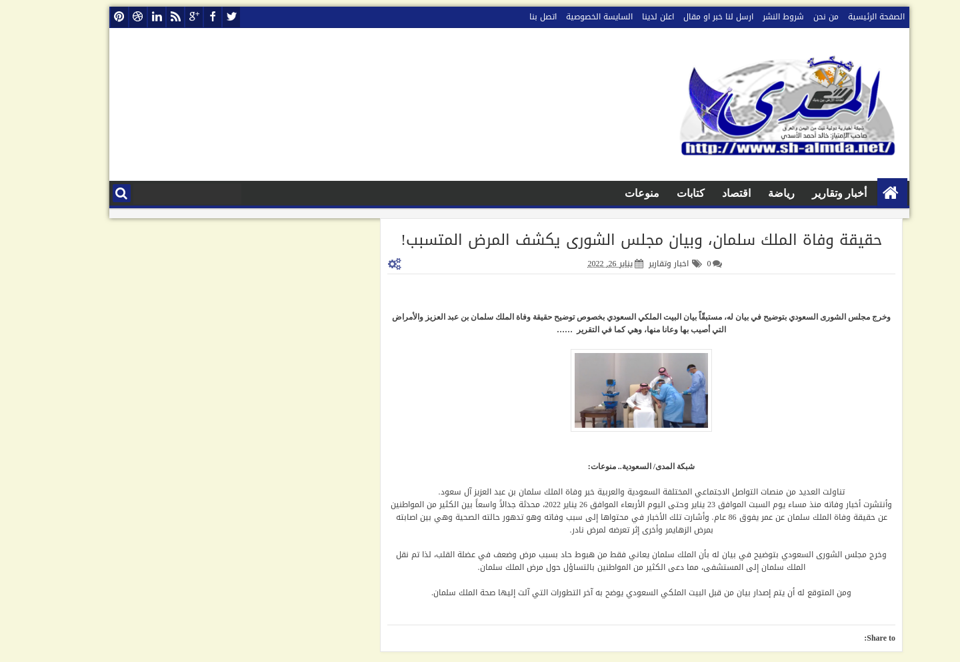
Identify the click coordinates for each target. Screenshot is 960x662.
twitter (202, 17)
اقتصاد (707, 193)
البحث (92, 193)
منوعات (612, 193)
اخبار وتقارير (639, 263)
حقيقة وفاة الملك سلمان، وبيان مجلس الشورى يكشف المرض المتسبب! (612, 240)
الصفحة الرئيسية (847, 16)
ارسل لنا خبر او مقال (689, 16)
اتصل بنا (513, 16)
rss (146, 17)
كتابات (661, 193)
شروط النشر (754, 16)
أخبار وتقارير (810, 193)
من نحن (796, 16)
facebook (183, 17)
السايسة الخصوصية (570, 16)
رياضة (752, 193)
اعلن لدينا (629, 16)
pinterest (90, 17)
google (164, 17)
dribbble (108, 17)
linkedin (127, 17)
